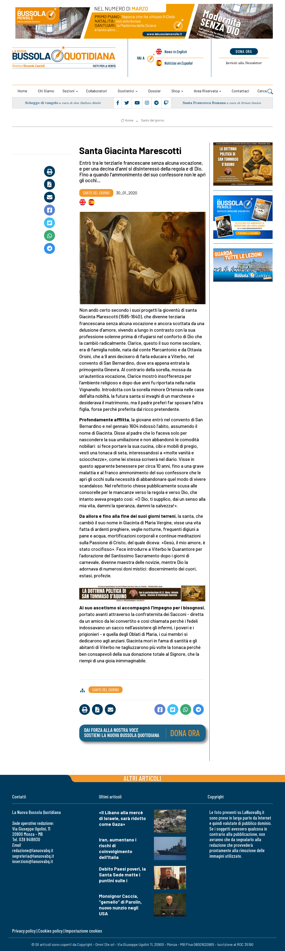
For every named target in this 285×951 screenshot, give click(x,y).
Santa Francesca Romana (204, 102)
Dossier (154, 90)
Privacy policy (24, 931)
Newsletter (244, 63)
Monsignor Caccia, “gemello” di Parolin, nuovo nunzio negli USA (120, 904)
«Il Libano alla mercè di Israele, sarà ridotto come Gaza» (122, 818)
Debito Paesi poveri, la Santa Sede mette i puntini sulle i (122, 874)
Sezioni (68, 90)
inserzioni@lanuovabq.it (32, 861)
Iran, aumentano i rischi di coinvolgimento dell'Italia (117, 848)
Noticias (178, 63)
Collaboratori (96, 90)
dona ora (244, 51)
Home (22, 90)
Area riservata (206, 90)
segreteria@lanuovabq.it (33, 856)
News (175, 51)
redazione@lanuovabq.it (32, 850)
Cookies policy (50, 931)
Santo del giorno (152, 120)
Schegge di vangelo (41, 102)
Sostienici (126, 90)
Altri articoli (142, 778)
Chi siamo (46, 90)
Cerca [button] (265, 91)
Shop (175, 90)
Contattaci (240, 90)
